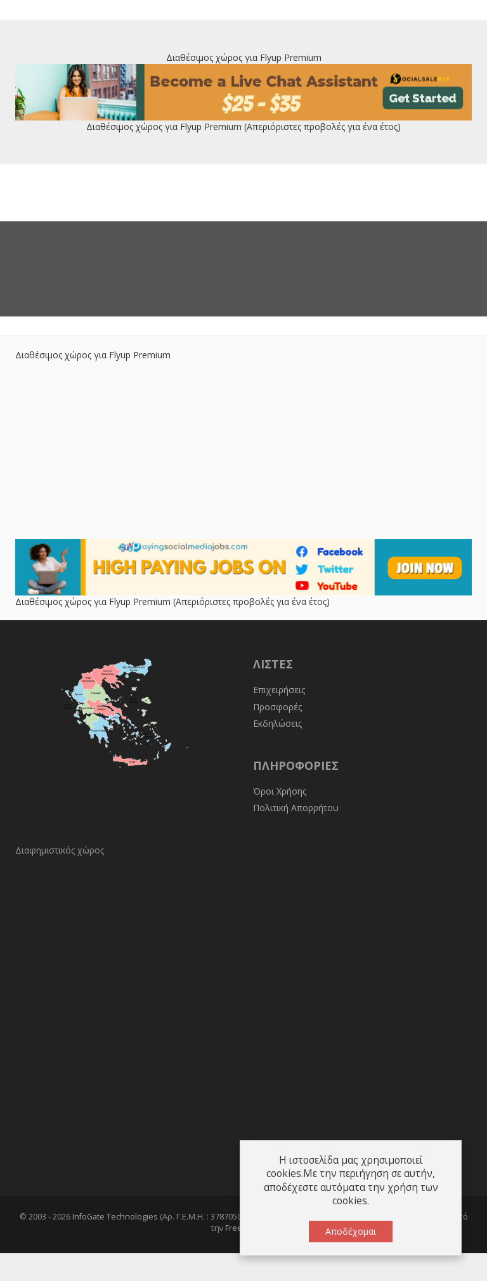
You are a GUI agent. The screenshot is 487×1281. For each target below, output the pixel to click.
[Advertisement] (243, 450)
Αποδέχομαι (350, 1231)
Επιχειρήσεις (279, 690)
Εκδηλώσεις (277, 723)
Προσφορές (277, 707)
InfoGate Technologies (115, 1216)
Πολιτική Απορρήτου (296, 808)
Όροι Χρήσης (279, 791)
